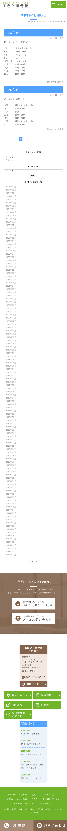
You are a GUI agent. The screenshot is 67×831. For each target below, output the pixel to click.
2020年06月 (11, 315)
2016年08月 (11, 420)
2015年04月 (11, 471)
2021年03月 (11, 289)
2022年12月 (11, 238)
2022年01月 (11, 263)
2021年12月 (11, 267)
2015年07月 (11, 462)
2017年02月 (11, 404)
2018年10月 (11, 356)
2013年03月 (11, 552)
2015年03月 (11, 475)
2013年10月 (11, 529)
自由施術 (23, 799)
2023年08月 (11, 219)
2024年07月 (11, 199)
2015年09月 (11, 455)
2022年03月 (11, 257)
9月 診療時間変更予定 (31, 754)
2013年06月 (11, 542)
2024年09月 (11, 196)
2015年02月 (11, 478)
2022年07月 (11, 247)
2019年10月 (11, 331)
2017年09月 (11, 385)
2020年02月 (11, 321)
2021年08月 (11, 276)
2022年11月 (11, 241)
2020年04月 (11, 318)
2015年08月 (11, 459)
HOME (13, 795)
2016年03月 (11, 436)
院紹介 (24, 795)
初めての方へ (50, 795)
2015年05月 (11, 468)
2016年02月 (11, 440)
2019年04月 (11, 343)
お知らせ (12, 32)
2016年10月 (11, 414)
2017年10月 (11, 382)
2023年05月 (11, 225)
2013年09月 (11, 532)
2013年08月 (11, 536)
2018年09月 (11, 360)
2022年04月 (11, 254)
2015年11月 (11, 449)
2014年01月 (11, 520)
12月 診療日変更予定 (30, 744)
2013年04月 (11, 548)
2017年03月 (11, 401)
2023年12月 (11, 212)
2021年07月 (11, 279)
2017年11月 (11, 379)
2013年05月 (11, 545)
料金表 (35, 799)
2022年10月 (11, 244)
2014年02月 (11, 516)
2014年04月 (11, 510)
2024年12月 (11, 187)
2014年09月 (11, 494)
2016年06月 (11, 427)
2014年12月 (11, 484)
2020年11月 (11, 302)
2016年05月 (11, 430)
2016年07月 (11, 424)
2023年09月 (11, 215)
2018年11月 (11, 353)
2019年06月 (11, 340)
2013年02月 (11, 555)
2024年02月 (11, 206)
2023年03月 (11, 231)
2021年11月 (11, 270)
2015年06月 (11, 465)
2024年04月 (11, 203)
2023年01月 (11, 235)
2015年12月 (11, 446)
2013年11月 (11, 526)
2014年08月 (11, 497)
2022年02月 (11, 260)
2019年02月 (11, 347)
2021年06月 (11, 283)
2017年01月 (11, 408)
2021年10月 (11, 273)
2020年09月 (11, 305)
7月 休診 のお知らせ (31, 778)
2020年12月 (11, 299)
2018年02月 (11, 372)
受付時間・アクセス (51, 799)
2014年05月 (11, 507)
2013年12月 (11, 523)
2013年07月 (11, 539)
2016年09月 (11, 417)
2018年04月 (11, 369)
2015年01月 (11, 481)
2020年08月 (11, 308)
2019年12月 (11, 324)
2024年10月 (11, 193)
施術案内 (10, 799)
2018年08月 (11, 363)
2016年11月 (11, 411)
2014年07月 (11, 500)
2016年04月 (11, 433)
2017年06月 (11, 392)
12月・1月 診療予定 (30, 734)
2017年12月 (11, 376)
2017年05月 (11, 395)
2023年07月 (11, 222)
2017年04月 (11, 398)
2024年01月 (11, 209)
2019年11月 (11, 327)
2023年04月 (11, 228)
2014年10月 (11, 491)
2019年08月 (11, 334)
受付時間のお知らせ (25, 804)
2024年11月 (11, 190)
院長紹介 (36, 795)
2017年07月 (11, 388)
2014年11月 (11, 487)
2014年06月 (11, 503)
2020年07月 (11, 311)
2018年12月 (11, 350)
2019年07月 (11, 337)
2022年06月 (11, 251)
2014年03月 (11, 513)
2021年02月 (11, 292)
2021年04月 (11, 286)
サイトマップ (44, 804)
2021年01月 (11, 295)
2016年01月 (11, 443)
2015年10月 (11, 452)
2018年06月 (11, 366)
